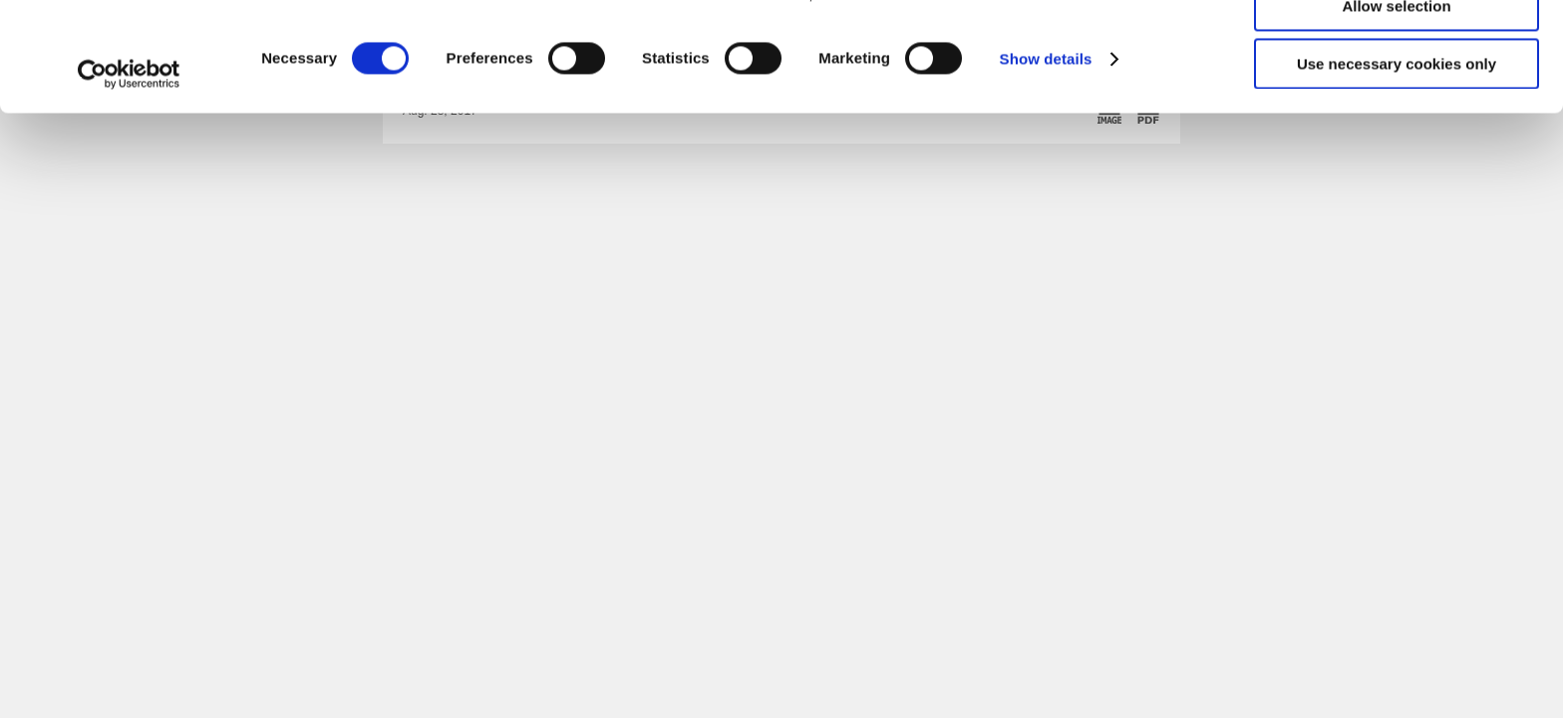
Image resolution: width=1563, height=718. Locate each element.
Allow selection (1396, 108)
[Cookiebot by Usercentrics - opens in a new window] (129, 176)
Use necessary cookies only (1396, 166)
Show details (1046, 161)
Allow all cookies (1397, 49)
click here (855, 96)
